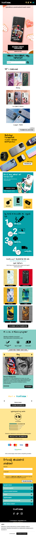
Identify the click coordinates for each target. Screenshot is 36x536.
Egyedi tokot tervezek (18, 47)
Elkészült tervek (10, 188)
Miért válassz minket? (18, 503)
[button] (26, 2)
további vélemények (18, 405)
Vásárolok (27, 163)
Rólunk (18, 494)
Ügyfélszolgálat (18, 497)
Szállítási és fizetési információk (18, 500)
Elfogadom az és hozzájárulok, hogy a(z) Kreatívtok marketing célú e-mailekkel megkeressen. (19, 477)
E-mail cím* (6, 471)
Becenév (5, 466)
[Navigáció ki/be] (33, 2)
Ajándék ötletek (18, 485)
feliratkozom (27, 481)
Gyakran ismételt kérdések (18, 491)
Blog (18, 354)
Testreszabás (12, 533)
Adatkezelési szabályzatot (16, 476)
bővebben (28, 386)
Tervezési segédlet (18, 488)
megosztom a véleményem (18, 436)
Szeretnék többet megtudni (18, 350)
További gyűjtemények (18, 326)
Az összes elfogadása (22, 533)
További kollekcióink (27, 130)
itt (32, 528)
